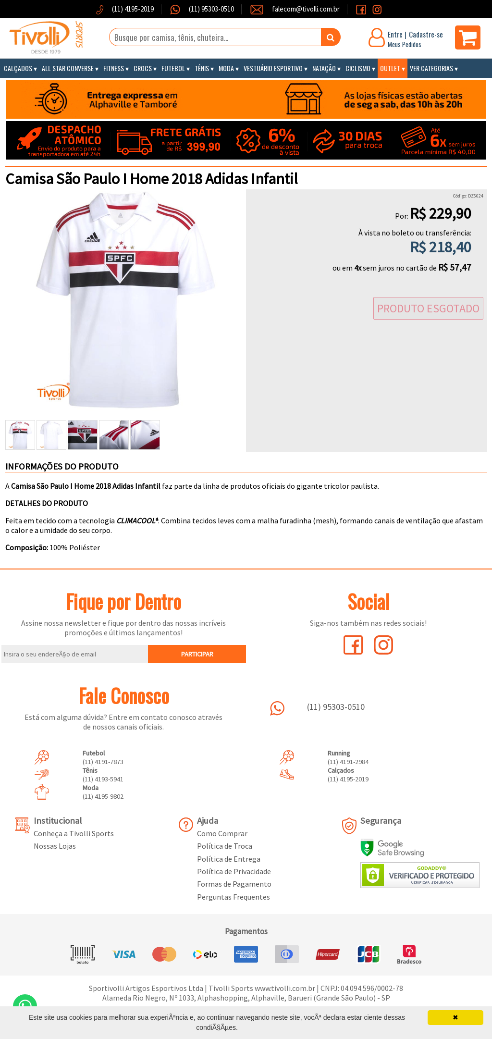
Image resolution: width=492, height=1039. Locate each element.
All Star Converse (68, 68)
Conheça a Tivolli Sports (74, 833)
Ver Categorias (431, 68)
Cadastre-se (426, 34)
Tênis (202, 68)
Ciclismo (357, 68)
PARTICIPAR (197, 654)
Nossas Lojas (55, 846)
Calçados (18, 68)
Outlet (390, 68)
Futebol (173, 68)
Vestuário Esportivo (273, 68)
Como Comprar (222, 833)
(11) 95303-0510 (210, 8)
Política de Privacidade (234, 871)
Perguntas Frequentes (233, 897)
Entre (395, 34)
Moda (226, 68)
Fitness (113, 68)
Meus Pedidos (404, 44)
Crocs (143, 68)
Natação (324, 68)
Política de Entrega (228, 859)
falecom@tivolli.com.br (306, 8)
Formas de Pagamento (234, 884)
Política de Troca (224, 846)
